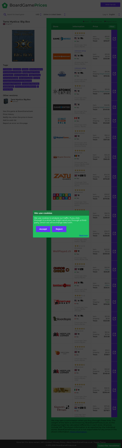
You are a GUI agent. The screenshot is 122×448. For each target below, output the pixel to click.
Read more (83, 235)
